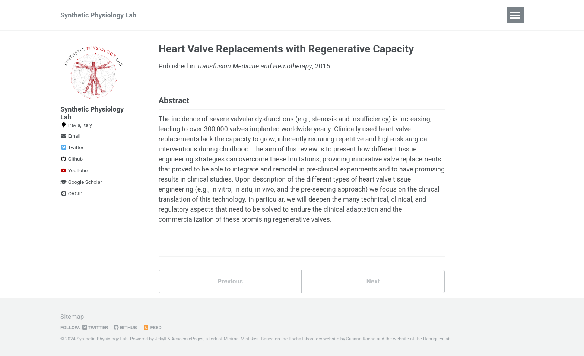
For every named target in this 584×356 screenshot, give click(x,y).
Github (71, 159)
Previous (230, 284)
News (202, 15)
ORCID (71, 194)
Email (70, 136)
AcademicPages (188, 339)
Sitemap (72, 317)
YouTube (74, 171)
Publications (308, 15)
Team (268, 15)
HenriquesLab (442, 339)
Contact (352, 15)
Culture (235, 15)
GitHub (127, 328)
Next (373, 284)
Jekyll (161, 339)
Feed (155, 328)
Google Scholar (81, 182)
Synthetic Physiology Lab (98, 15)
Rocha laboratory (309, 339)
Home (172, 15)
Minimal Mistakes (243, 339)
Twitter (71, 148)
